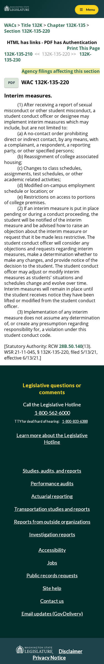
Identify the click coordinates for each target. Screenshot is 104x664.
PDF (11, 82)
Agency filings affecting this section (61, 71)
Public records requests (52, 575)
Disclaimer (70, 651)
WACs (10, 25)
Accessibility (52, 550)
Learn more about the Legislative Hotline (52, 438)
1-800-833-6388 (75, 421)
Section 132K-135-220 (27, 31)
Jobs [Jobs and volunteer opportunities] (52, 563)
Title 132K (31, 25)
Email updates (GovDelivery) (52, 614)
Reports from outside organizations (52, 522)
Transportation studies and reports (52, 509)
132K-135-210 (18, 54)
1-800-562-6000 (52, 413)
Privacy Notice (49, 658)
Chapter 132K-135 (66, 25)
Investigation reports (52, 534)
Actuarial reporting (52, 496)
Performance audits (52, 483)
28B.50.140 (70, 346)
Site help (52, 588)
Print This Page (83, 48)
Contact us (52, 601)
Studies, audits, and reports (52, 471)
